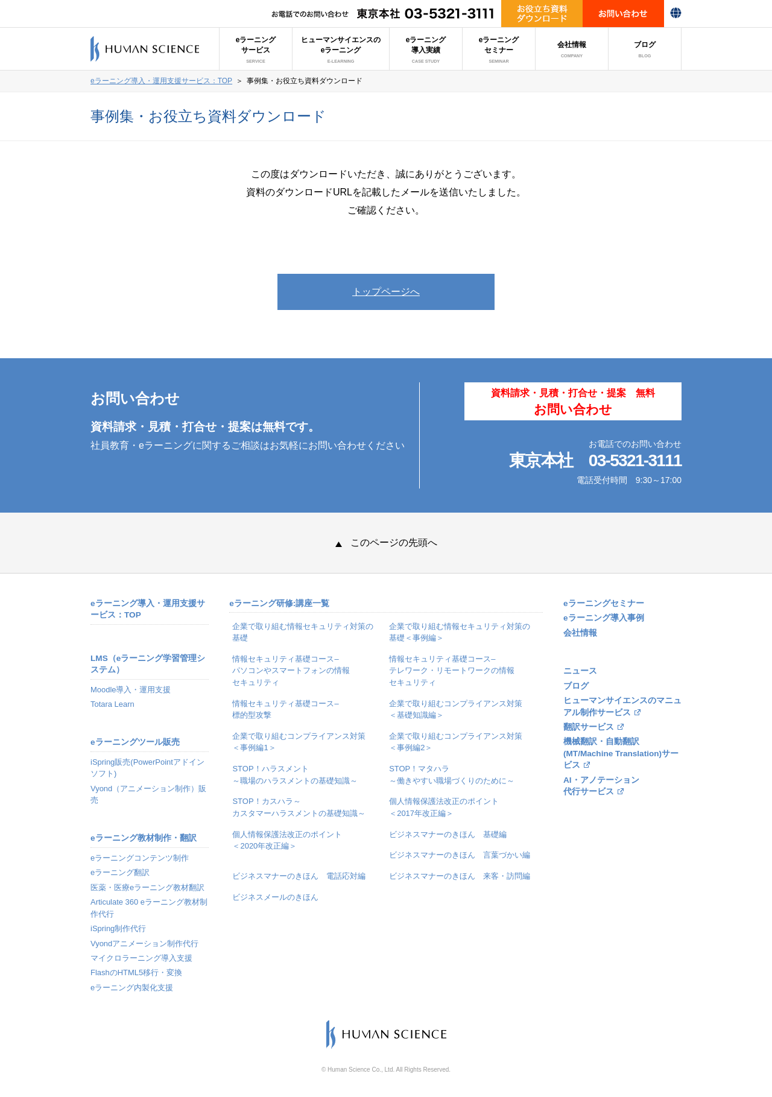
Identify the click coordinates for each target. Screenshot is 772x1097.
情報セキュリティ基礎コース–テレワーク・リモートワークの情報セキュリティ (451, 670)
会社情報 (571, 49)
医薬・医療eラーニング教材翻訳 (147, 887)
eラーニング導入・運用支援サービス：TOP (161, 81)
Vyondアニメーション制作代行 (144, 943)
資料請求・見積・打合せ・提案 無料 (573, 402)
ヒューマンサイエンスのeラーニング (341, 50)
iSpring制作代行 (118, 928)
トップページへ (386, 291)
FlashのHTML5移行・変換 (136, 972)
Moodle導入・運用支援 (130, 689)
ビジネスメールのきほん (275, 897)
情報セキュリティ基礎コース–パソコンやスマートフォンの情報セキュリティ (291, 670)
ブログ (645, 49)
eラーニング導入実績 (426, 50)
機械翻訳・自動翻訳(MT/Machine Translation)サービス (621, 753)
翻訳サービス (588, 727)
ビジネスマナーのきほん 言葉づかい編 (459, 854)
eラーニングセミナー (499, 50)
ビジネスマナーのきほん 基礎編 (448, 834)
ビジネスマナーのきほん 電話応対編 (298, 875)
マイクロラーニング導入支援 (141, 958)
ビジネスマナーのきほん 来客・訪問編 (459, 875)
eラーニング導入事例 (603, 617)
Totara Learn (112, 704)
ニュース (580, 670)
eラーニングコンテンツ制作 (139, 857)
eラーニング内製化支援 (131, 987)
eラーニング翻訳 (120, 872)
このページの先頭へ (386, 542)
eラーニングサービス (256, 50)
